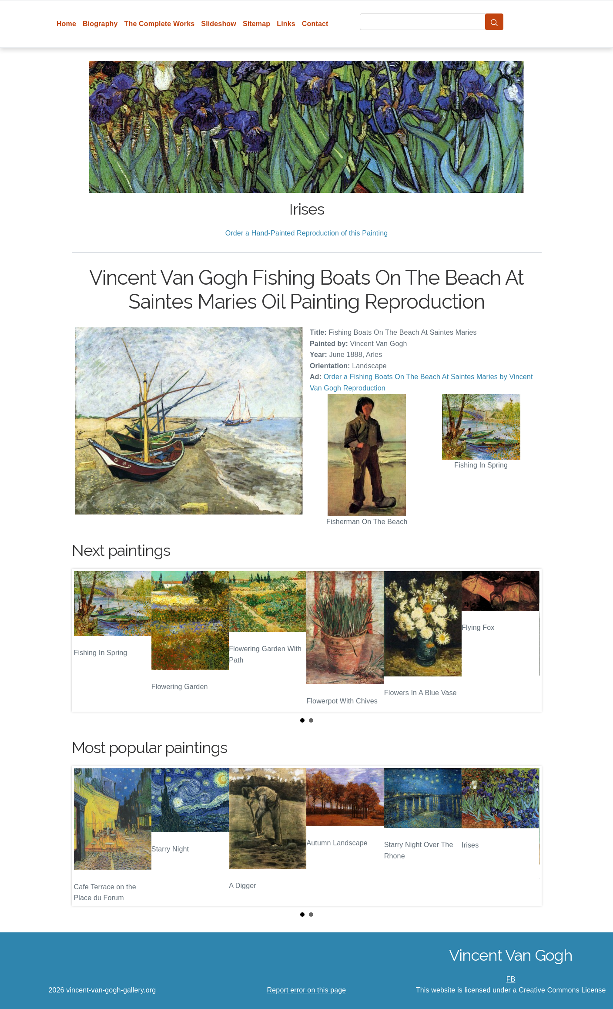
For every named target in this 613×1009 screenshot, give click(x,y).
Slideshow (218, 23)
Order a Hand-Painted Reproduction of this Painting (306, 233)
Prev (85, 640)
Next (528, 640)
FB (511, 979)
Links (286, 23)
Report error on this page (306, 990)
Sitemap (256, 23)
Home (66, 23)
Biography (100, 23)
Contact (315, 23)
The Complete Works (159, 23)
